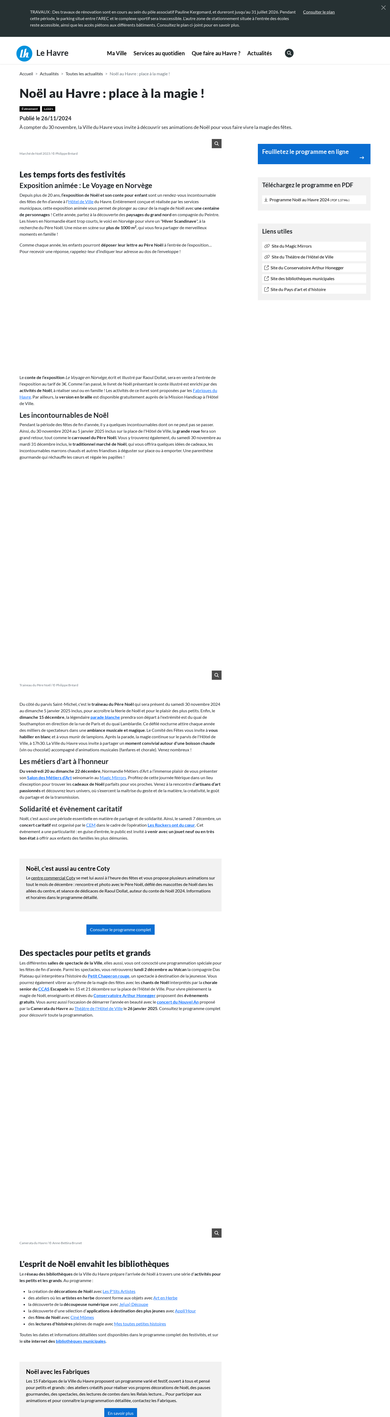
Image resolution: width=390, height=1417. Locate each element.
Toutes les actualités (84, 73)
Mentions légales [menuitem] (151, 1400)
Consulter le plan (319, 11)
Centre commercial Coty (48, 1134)
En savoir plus (121, 1017)
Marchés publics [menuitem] (217, 1351)
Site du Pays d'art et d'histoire (295, 289)
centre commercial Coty (53, 679)
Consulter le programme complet (120, 731)
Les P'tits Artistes (119, 895)
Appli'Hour (185, 915)
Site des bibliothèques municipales (299, 278)
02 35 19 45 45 (55, 1348)
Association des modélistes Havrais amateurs (138, 1134)
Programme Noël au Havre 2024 (306, 199)
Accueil (26, 73)
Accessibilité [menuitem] (120, 1400)
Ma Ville (117, 53)
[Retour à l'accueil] (61, 1394)
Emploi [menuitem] (298, 1351)
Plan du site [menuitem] (235, 1400)
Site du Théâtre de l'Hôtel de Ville (298, 256)
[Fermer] (383, 7)
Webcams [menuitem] (301, 1329)
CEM (91, 627)
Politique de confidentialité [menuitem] (196, 1400)
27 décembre (51, 1094)
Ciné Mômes (82, 921)
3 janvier (76, 1094)
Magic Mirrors (113, 579)
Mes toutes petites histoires (140, 928)
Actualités (259, 53)
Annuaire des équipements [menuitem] (316, 1340)
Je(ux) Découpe (133, 908)
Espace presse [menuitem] (215, 1340)
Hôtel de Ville (80, 201)
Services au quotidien (159, 53)
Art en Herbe (165, 902)
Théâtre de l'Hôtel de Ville (98, 810)
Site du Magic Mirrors (288, 245)
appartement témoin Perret (143, 1068)
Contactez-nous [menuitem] (217, 1329)
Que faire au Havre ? (216, 53)
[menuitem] (116, 53)
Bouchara (83, 1134)
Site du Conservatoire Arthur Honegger (304, 267)
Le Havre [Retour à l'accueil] (42, 54)
